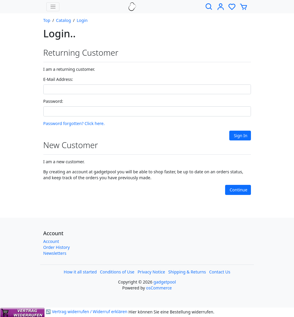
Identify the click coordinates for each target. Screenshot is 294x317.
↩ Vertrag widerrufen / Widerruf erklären (64, 311)
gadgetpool (165, 282)
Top (46, 20)
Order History (56, 247)
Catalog (63, 20)
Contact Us (219, 272)
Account (51, 241)
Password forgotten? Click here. (74, 123)
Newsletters (55, 253)
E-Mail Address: (58, 79)
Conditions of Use (117, 272)
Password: (53, 101)
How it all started (80, 272)
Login (82, 20)
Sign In (240, 135)
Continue (238, 190)
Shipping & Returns (187, 272)
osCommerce (159, 288)
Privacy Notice (151, 272)
